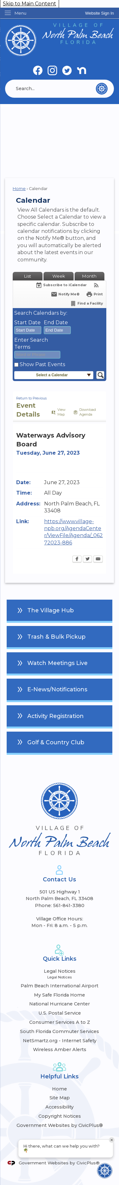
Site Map (60, 1098)
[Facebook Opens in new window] (77, 560)
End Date (56, 322)
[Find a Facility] (86, 303)
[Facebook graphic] (38, 70)
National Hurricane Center (59, 1004)
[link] (99, 13)
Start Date (27, 322)
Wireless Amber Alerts (59, 1049)
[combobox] (28, 330)
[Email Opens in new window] (98, 560)
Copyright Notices (59, 1116)
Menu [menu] (20, 13)
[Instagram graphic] (52, 70)
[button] (102, 89)
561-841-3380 (68, 905)
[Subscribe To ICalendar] (61, 285)
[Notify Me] (65, 294)
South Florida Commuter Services (59, 1031)
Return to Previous (31, 398)
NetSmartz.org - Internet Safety (59, 1040)
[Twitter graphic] (67, 70)
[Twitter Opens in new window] (87, 560)
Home (19, 188)
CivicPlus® (88, 1162)
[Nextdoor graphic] (81, 70)
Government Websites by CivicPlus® (60, 1125)
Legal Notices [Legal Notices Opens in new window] (60, 971)
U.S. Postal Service (59, 1013)
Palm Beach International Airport (59, 986)
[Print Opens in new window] (94, 294)
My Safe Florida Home (59, 995)
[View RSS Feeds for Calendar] (96, 285)
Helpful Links (59, 1076)
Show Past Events (42, 364)
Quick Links (59, 958)
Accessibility (59, 1107)
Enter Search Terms (31, 343)
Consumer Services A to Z (59, 1022)
